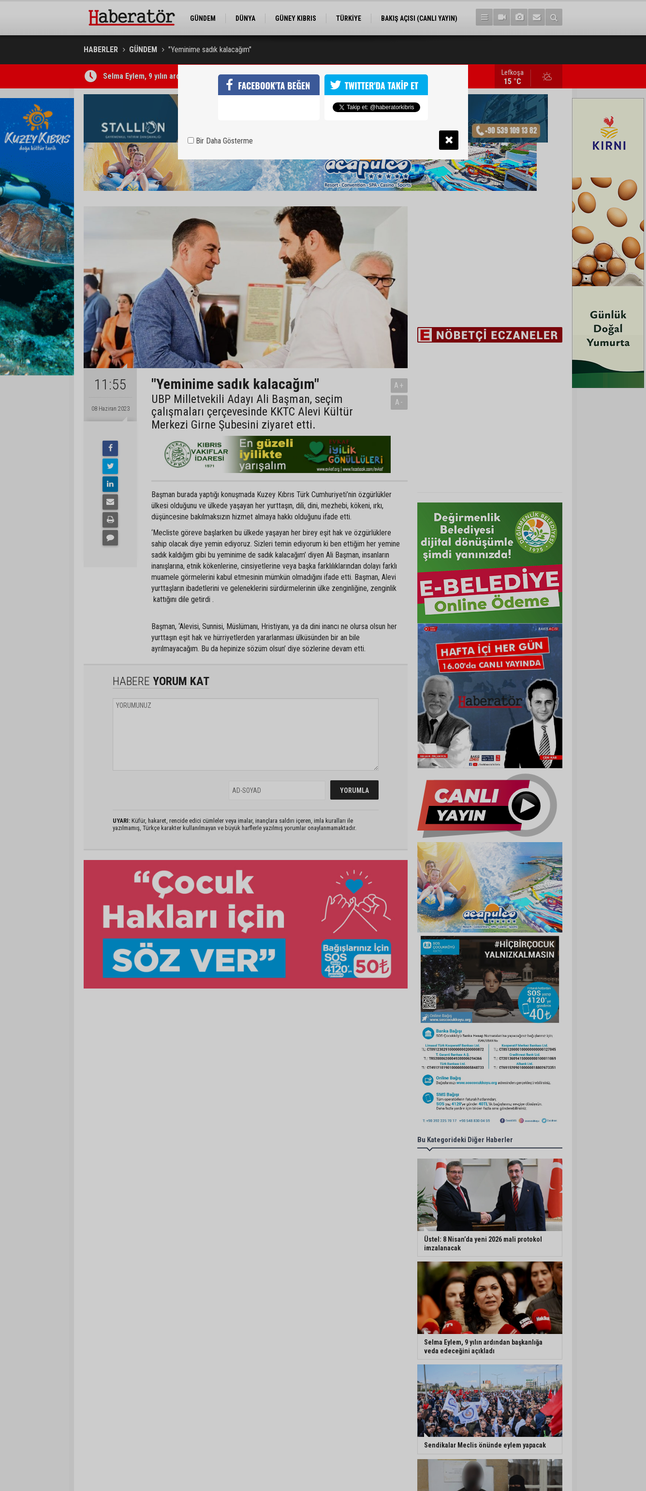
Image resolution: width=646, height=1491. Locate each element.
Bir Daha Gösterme (220, 140)
